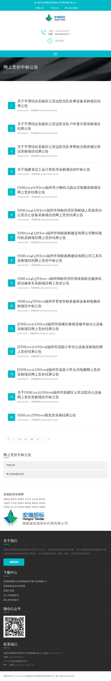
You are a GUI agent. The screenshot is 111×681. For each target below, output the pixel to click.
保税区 (42, 507)
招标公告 (40, 8)
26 (31, 439)
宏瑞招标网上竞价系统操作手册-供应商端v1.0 (25, 581)
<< (9, 439)
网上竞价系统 (71, 8)
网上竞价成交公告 (29, 72)
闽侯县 (28, 503)
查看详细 (14, 562)
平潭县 (6, 507)
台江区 (28, 499)
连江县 (14, 507)
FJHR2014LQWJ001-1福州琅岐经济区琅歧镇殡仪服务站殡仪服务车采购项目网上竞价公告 (59, 280)
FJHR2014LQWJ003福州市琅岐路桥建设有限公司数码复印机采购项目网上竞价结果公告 (59, 235)
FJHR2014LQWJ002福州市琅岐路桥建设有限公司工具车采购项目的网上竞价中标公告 (59, 258)
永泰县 (42, 503)
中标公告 (55, 8)
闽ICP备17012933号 (64, 676)
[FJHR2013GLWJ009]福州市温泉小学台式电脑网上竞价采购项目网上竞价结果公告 (58, 371)
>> (49, 439)
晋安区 (42, 499)
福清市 (21, 503)
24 (19, 439)
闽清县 (35, 503)
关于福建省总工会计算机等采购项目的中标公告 (53, 169)
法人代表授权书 (11, 595)
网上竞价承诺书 (11, 600)
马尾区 (6, 503)
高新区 (35, 507)
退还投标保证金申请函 (14, 586)
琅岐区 (28, 507)
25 (25, 439)
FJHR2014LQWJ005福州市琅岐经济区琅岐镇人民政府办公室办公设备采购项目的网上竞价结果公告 (59, 212)
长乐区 (14, 503)
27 (38, 439)
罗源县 (21, 507)
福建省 (6, 499)
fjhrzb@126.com (19, 661)
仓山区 (35, 499)
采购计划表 (8, 590)
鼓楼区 (21, 499)
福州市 (14, 499)
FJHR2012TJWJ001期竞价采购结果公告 (46, 415)
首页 (5, 72)
